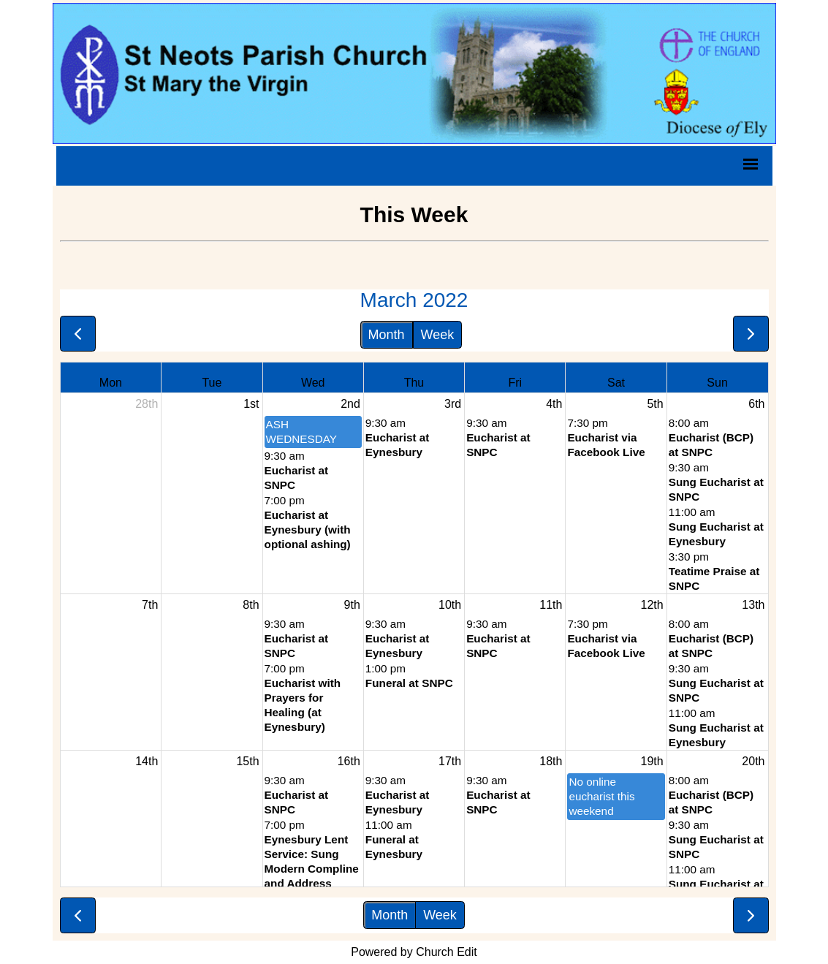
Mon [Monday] (110, 382)
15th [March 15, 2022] (247, 761)
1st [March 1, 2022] (251, 404)
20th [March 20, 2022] (753, 761)
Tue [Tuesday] (211, 382)
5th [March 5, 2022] (655, 404)
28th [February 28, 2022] (146, 404)
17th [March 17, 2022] (449, 761)
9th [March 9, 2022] (352, 605)
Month (386, 334)
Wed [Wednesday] (313, 382)
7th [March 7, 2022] (150, 605)
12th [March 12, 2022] (652, 605)
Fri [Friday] (515, 382)
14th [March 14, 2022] (146, 761)
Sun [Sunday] (717, 382)
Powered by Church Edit (414, 952)
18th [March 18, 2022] (550, 761)
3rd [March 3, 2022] (452, 404)
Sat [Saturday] (616, 382)
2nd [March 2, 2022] (350, 404)
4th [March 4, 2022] (554, 404)
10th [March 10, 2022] (449, 605)
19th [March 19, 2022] (652, 761)
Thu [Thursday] (414, 382)
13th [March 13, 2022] (753, 605)
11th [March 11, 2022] (550, 605)
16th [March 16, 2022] (349, 761)
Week (438, 334)
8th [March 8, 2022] (251, 605)
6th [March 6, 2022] (756, 404)
